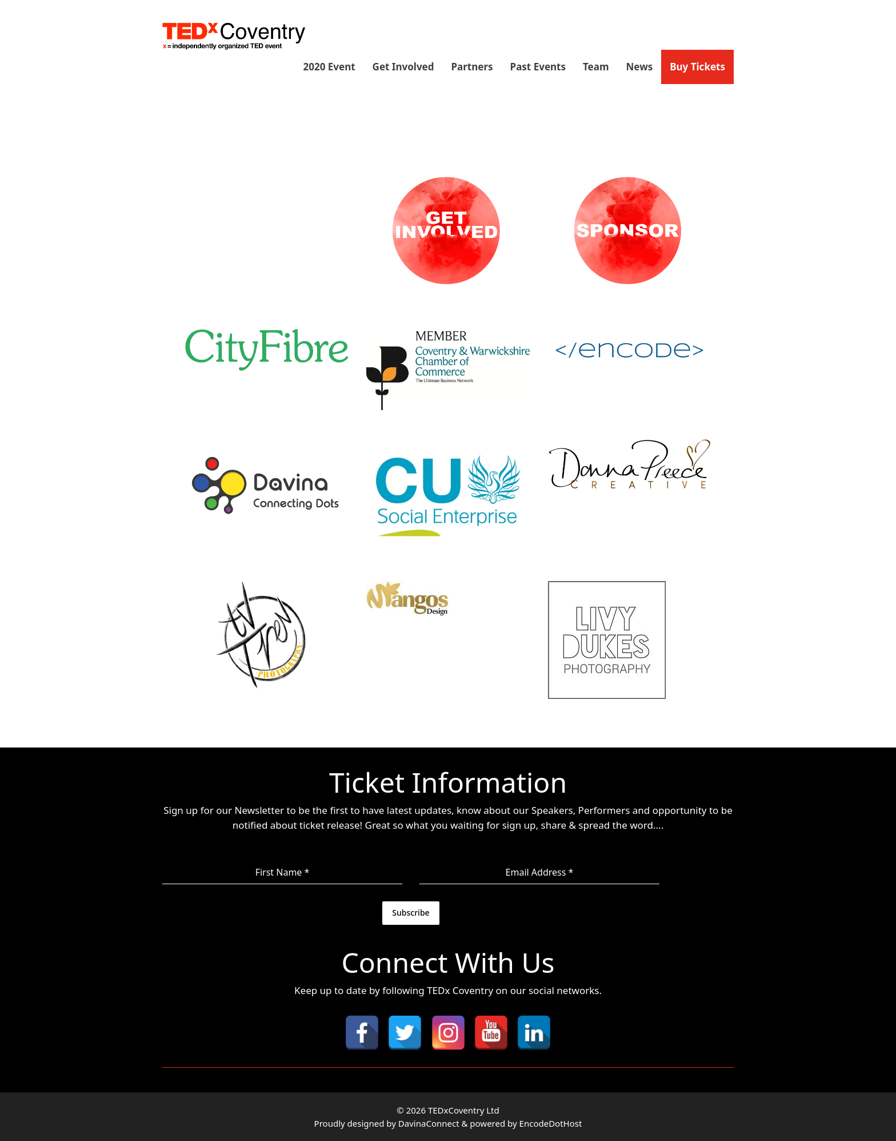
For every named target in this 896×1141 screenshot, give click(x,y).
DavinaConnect (428, 1123)
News (639, 66)
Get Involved (403, 66)
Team (596, 66)
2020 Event (329, 66)
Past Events (538, 66)
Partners (472, 66)
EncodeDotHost (550, 1123)
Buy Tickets (697, 66)
